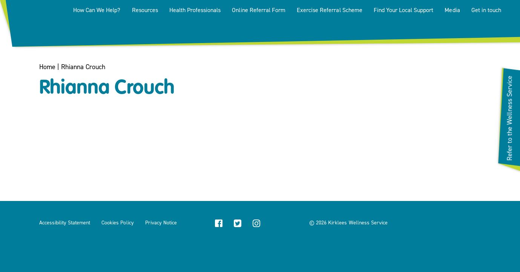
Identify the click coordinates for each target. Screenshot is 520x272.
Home (47, 67)
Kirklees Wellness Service (358, 222)
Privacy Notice (161, 222)
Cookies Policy (117, 222)
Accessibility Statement (65, 222)
